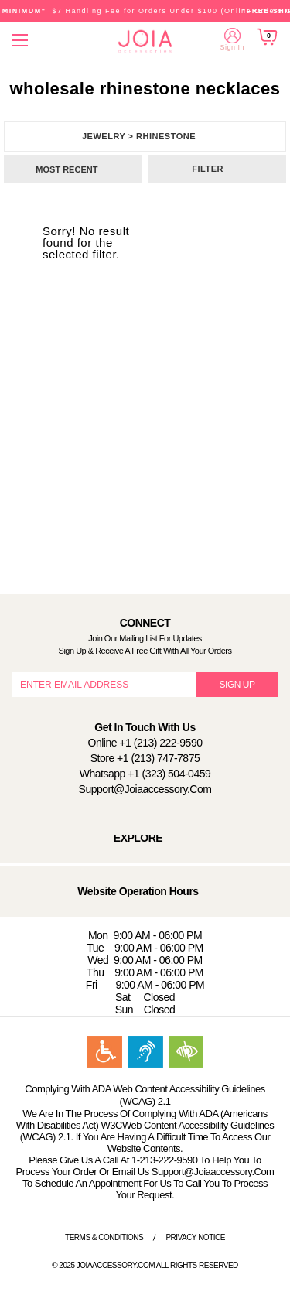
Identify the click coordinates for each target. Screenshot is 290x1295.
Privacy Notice (195, 1237)
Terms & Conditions (104, 1237)
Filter (207, 168)
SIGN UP (237, 684)
